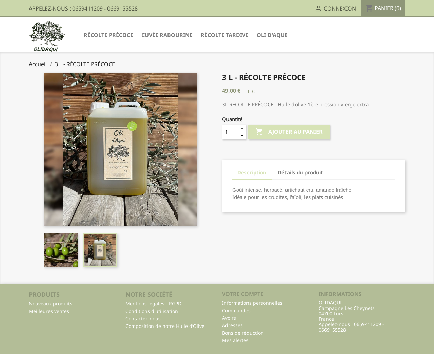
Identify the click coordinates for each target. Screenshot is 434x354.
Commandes (236, 310)
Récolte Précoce (108, 35)
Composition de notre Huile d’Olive (164, 326)
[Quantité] (230, 132)
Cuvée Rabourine (167, 35)
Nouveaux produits (50, 303)
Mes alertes (235, 340)
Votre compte (242, 294)
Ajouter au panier (289, 132)
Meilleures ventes (49, 311)
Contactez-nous (143, 318)
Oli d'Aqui (272, 35)
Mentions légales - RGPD (153, 303)
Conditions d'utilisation (151, 311)
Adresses (232, 325)
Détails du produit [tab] (300, 172)
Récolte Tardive (225, 35)
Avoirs (229, 318)
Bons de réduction (243, 333)
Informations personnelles (252, 303)
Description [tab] (252, 172)
